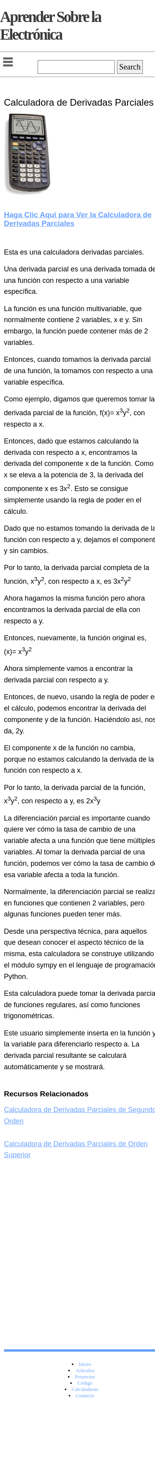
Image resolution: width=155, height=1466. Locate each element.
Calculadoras (85, 1389)
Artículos (84, 1370)
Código (84, 1383)
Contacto (85, 1395)
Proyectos (85, 1377)
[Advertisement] (73, 1274)
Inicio (85, 1364)
